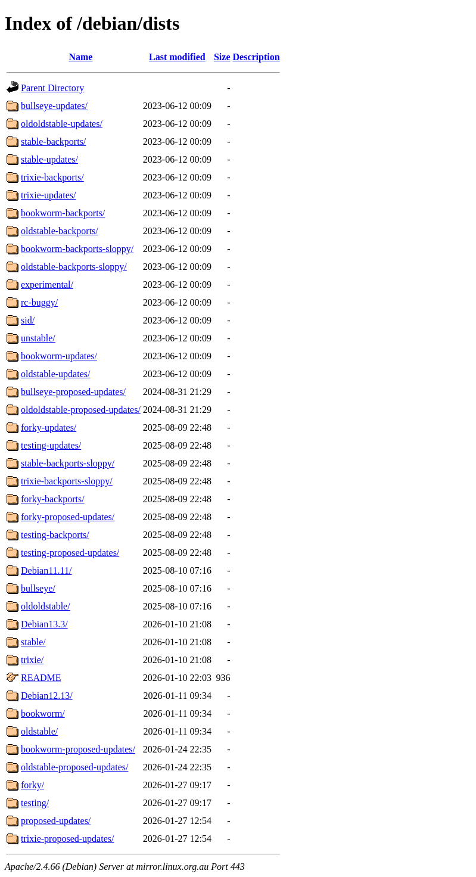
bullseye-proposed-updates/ (73, 392)
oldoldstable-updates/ (61, 124)
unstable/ (38, 338)
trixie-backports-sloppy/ (67, 481)
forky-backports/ (53, 499)
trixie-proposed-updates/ (67, 839)
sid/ (28, 320)
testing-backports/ (55, 535)
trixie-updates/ (48, 195)
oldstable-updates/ (55, 374)
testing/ (35, 803)
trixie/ (32, 660)
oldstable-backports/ (59, 231)
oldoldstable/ (45, 606)
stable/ (33, 642)
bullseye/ (38, 588)
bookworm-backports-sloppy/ (77, 249)
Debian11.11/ (46, 570)
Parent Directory (52, 88)
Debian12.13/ (47, 696)
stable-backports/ (53, 141)
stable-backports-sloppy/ (67, 463)
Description (256, 57)
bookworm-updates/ (59, 356)
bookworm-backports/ (63, 213)
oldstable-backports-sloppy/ (74, 267)
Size (222, 57)
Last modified (177, 57)
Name (80, 57)
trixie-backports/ (52, 177)
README (41, 678)
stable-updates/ (49, 159)
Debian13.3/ (44, 624)
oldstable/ (39, 731)
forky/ (32, 785)
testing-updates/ (51, 445)
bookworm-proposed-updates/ (78, 749)
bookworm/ (43, 713)
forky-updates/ (48, 427)
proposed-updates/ (56, 821)
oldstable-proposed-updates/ (74, 767)
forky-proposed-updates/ (67, 517)
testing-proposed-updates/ (70, 553)
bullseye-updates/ (54, 106)
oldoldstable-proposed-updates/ (81, 410)
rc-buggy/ (39, 302)
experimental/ (47, 284)
